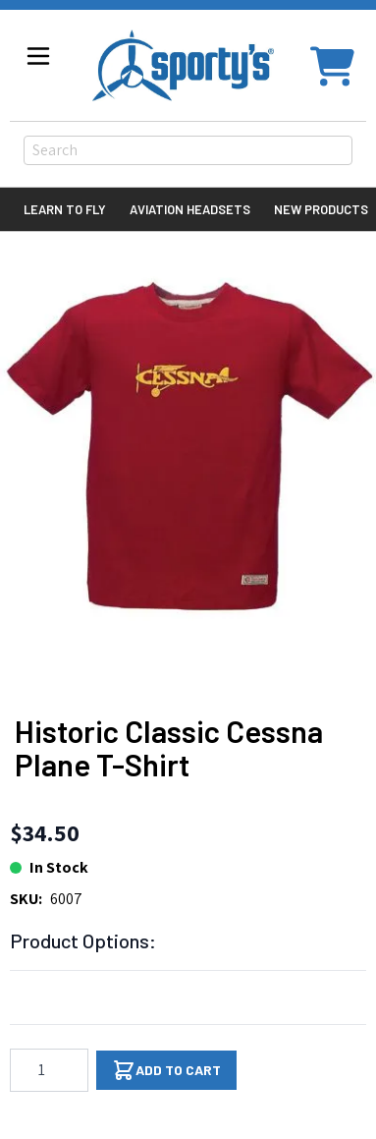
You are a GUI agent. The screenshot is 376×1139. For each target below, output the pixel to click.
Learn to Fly (65, 209)
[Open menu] (38, 56)
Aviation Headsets (190, 209)
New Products (321, 209)
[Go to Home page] (183, 65)
